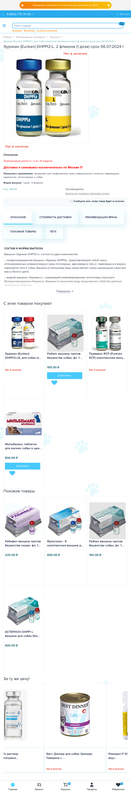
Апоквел (17, 30)
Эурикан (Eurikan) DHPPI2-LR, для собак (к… (23, 356)
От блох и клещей (47, 30)
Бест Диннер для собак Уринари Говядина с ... (28, 756)
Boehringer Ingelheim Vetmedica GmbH (88, 193)
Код (5, 189)
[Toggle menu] (4, 25)
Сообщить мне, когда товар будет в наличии (97, 201)
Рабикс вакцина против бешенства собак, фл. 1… (64, 356)
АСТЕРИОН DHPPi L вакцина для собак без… (22, 634)
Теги (53, 231)
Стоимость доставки (55, 217)
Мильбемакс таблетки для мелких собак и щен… (23, 446)
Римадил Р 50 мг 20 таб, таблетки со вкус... (94, 756)
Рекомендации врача (101, 217)
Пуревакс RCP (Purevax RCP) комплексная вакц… (107, 356)
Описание (18, 217)
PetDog (7, 37)
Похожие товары (23, 231)
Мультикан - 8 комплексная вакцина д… (65, 543)
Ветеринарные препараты (30, 37)
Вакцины (55, 37)
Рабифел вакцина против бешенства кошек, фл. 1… (23, 543)
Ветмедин (29, 30)
